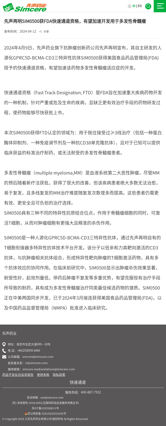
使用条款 (43, 374)
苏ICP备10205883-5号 (45, 408)
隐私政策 (59, 374)
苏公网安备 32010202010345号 (45, 413)
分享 (46, 31)
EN (140, 6)
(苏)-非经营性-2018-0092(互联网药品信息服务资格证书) (45, 402)
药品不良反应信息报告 (18, 374)
